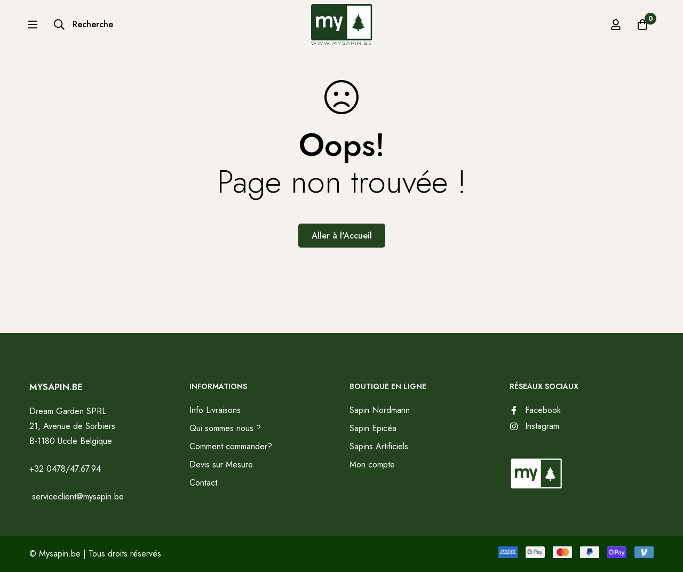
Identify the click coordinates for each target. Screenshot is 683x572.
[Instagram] (534, 426)
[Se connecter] (615, 29)
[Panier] (642, 29)
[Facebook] (535, 410)
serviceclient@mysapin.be (76, 496)
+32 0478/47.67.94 (65, 469)
